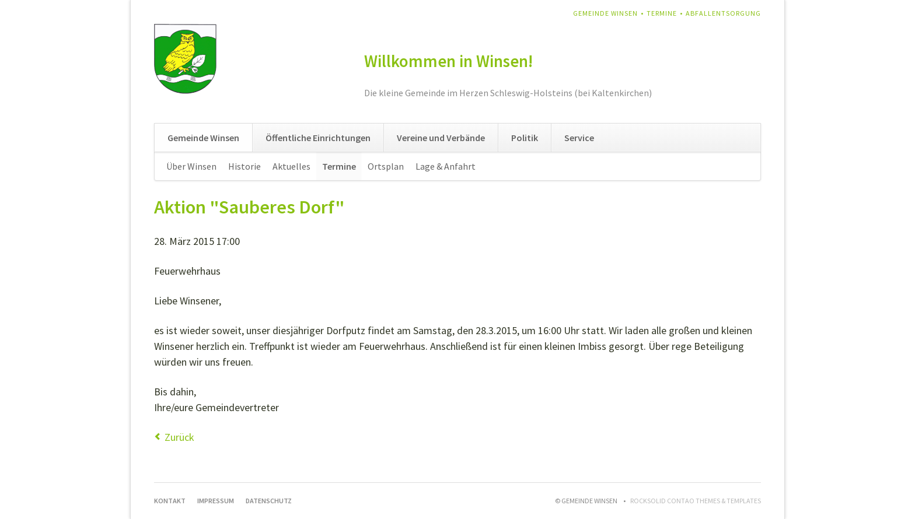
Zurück (179, 437)
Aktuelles (291, 166)
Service (579, 137)
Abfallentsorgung (723, 13)
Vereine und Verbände (441, 137)
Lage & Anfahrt (445, 166)
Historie (244, 166)
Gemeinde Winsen (605, 13)
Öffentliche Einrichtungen (318, 137)
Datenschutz (269, 500)
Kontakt (170, 500)
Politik (524, 137)
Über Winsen (191, 166)
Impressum (215, 500)
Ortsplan (386, 166)
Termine (662, 13)
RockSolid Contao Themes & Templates (695, 500)
